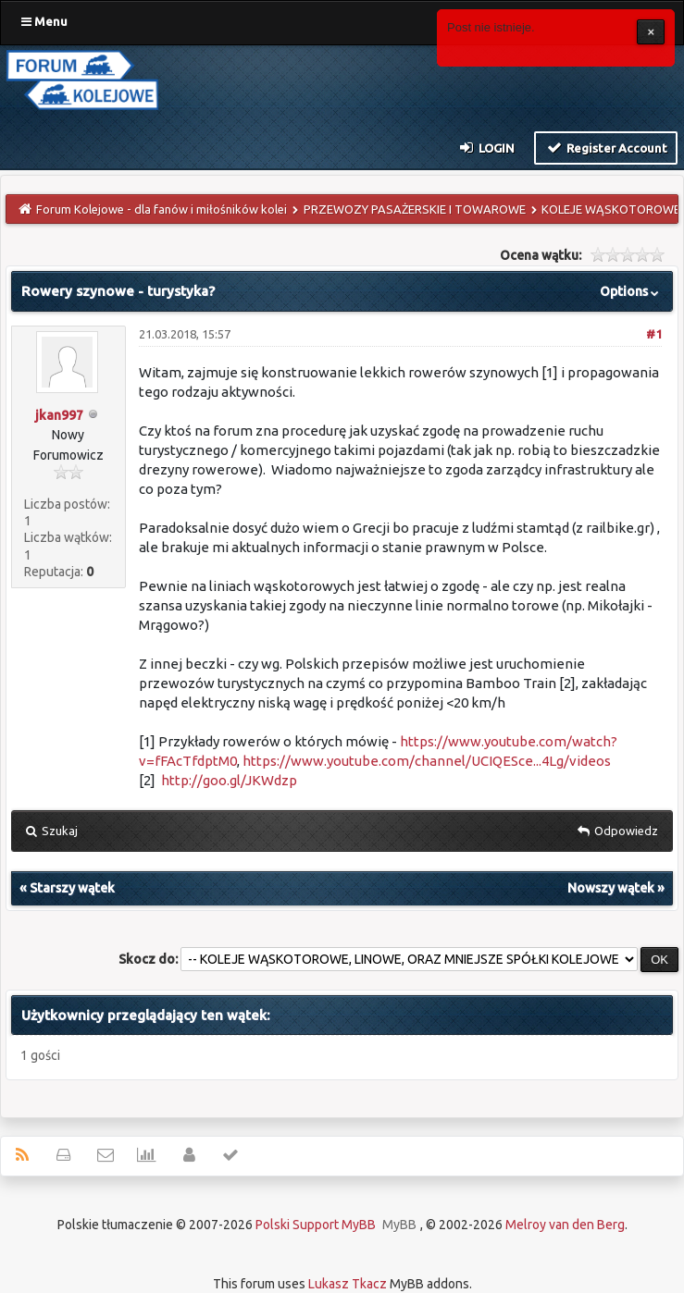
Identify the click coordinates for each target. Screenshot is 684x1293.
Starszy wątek (72, 887)
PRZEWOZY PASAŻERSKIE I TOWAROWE (415, 209)
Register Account (605, 147)
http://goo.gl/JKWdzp (229, 780)
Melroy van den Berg (565, 1224)
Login (486, 147)
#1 (654, 333)
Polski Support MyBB (315, 1224)
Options (631, 291)
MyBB (399, 1224)
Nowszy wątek (610, 887)
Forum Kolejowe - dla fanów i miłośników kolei (161, 209)
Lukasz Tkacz (347, 1283)
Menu (44, 21)
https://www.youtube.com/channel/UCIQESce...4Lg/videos (427, 761)
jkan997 (59, 415)
